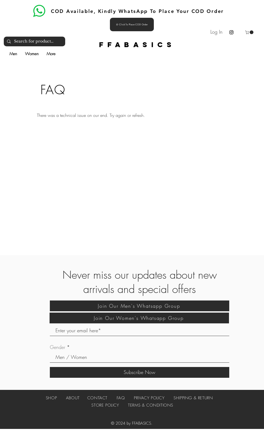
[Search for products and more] (34, 41)
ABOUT (76, 398)
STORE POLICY (105, 405)
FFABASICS (137, 44)
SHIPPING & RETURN (193, 398)
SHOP (51, 398)
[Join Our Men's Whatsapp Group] (139, 305)
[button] (249, 32)
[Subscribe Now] (139, 372)
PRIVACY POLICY (149, 398)
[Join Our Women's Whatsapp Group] (139, 318)
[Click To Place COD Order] (132, 24)
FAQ (121, 398)
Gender (57, 347)
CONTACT (97, 398)
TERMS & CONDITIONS (150, 405)
